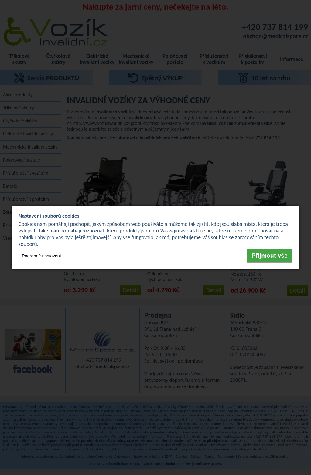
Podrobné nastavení (41, 255)
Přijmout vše (269, 255)
